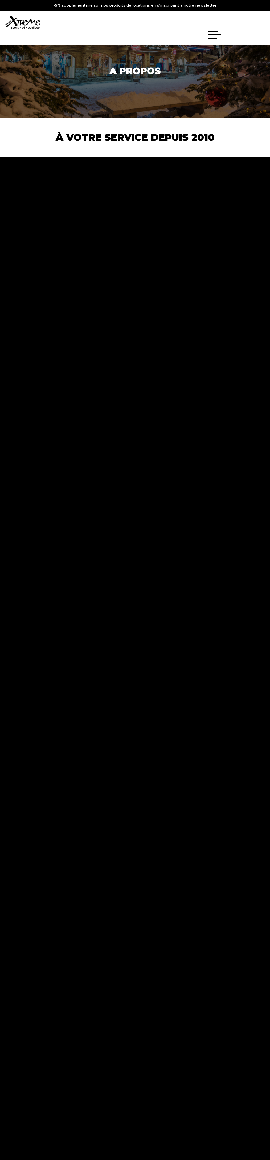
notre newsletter (199, 5)
